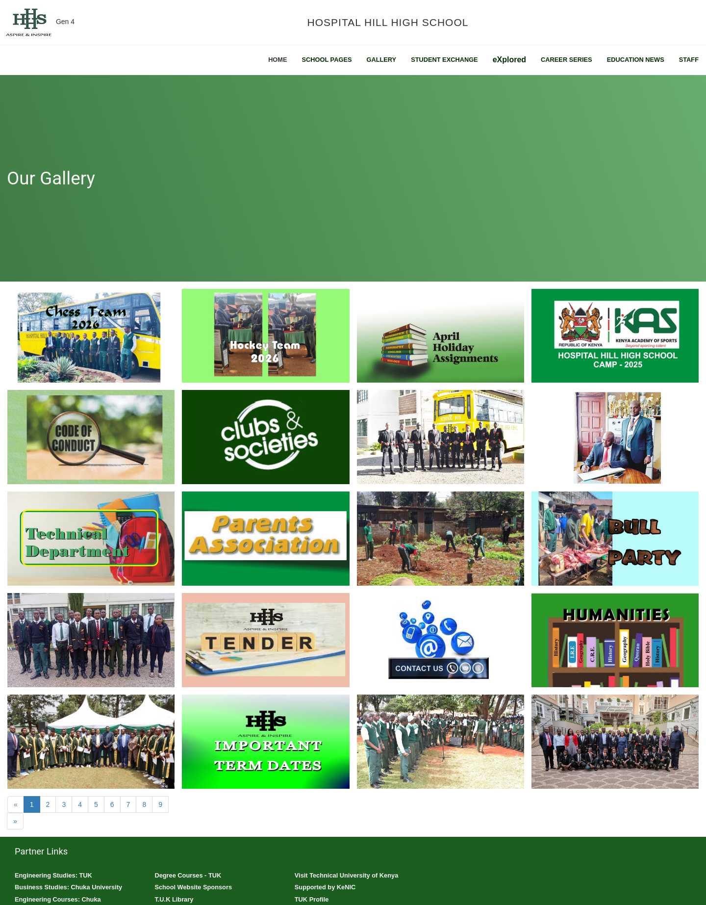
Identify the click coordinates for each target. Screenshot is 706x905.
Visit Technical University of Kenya (346, 875)
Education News (635, 59)
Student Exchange (444, 59)
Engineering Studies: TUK (53, 875)
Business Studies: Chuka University (68, 887)
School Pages (327, 59)
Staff (689, 59)
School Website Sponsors (193, 887)
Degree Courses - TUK (187, 875)
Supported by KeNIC (325, 887)
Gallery (381, 59)
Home (277, 59)
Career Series (566, 59)
